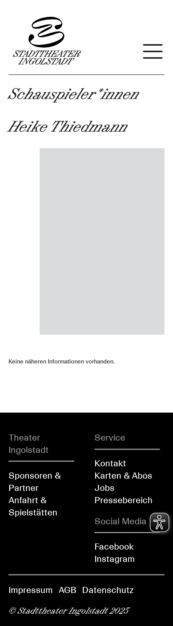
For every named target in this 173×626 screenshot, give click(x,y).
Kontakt (110, 463)
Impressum (30, 590)
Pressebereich (123, 500)
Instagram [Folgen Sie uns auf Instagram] (114, 558)
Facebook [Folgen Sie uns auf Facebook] (114, 546)
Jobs (104, 487)
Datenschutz (108, 590)
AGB (67, 590)
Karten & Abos (123, 475)
